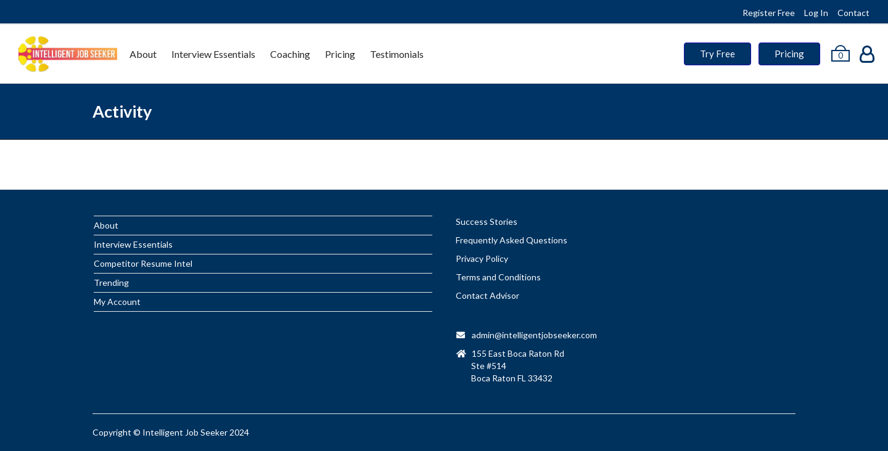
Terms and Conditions (498, 277)
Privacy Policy (482, 258)
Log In (816, 12)
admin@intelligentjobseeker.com (534, 335)
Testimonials (397, 54)
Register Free (768, 12)
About (143, 54)
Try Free (717, 53)
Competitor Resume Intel (143, 263)
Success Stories (486, 221)
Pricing (340, 54)
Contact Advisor (487, 295)
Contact (853, 12)
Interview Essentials (213, 54)
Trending (111, 282)
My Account (117, 301)
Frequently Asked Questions (511, 240)
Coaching (290, 54)
